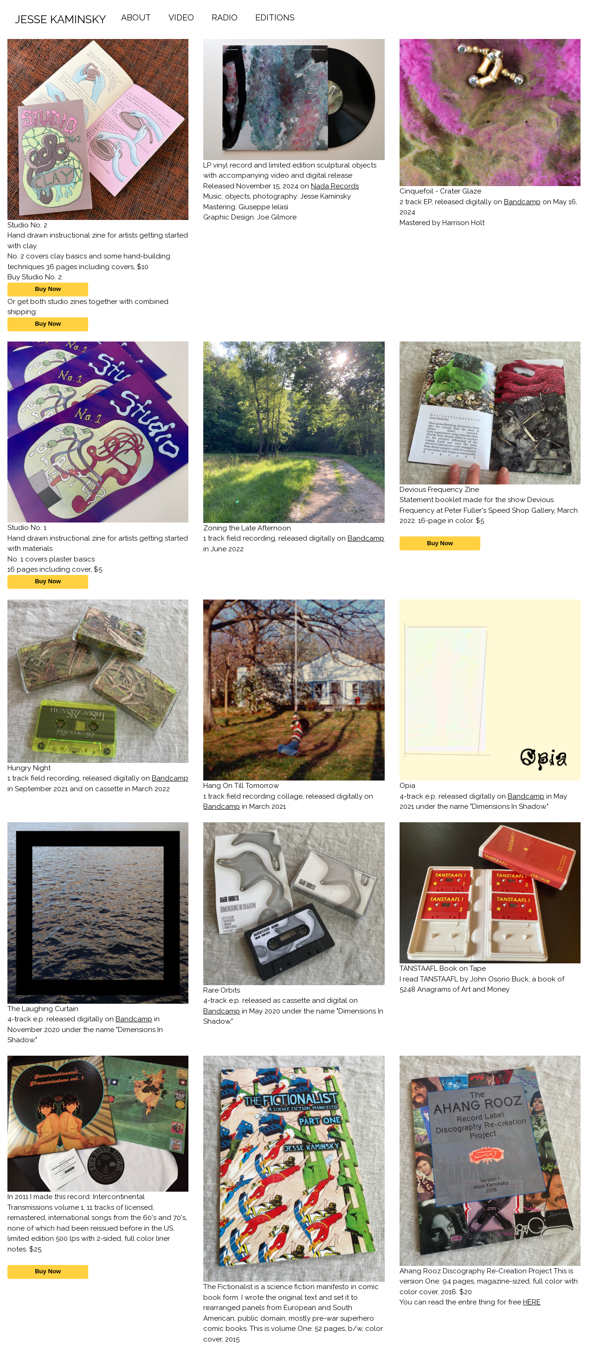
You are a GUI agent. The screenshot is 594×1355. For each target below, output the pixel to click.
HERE (532, 1302)
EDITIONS (275, 17)
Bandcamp (522, 202)
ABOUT (136, 17)
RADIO (225, 17)
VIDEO (181, 17)
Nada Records (335, 186)
